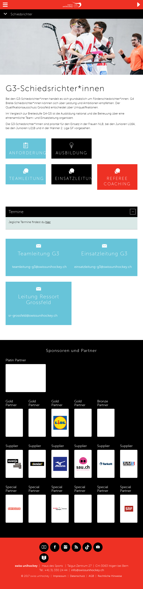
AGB (91, 576)
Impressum (59, 576)
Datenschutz (77, 576)
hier (48, 222)
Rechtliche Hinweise (110, 576)
